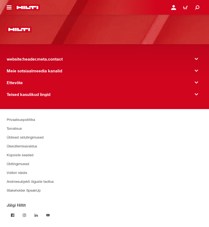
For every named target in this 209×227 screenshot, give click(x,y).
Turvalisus (14, 128)
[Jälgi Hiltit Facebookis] (12, 215)
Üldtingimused (18, 164)
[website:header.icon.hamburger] (9, 7)
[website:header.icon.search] (197, 7)
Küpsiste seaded (20, 155)
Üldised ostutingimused (25, 137)
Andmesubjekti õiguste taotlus (30, 181)
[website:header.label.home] (27, 7)
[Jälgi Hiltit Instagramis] (24, 215)
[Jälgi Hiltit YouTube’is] (48, 215)
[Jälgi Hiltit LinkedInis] (36, 215)
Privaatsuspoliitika (21, 119)
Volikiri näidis (17, 172)
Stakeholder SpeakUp (24, 190)
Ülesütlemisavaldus (22, 146)
